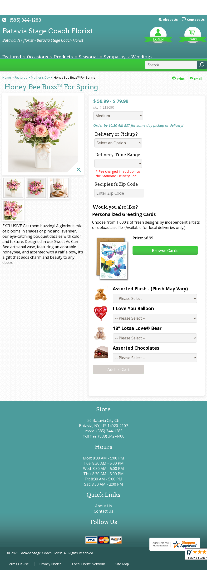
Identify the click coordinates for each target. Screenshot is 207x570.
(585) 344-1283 (25, 20)
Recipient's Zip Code (116, 184)
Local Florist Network (88, 564)
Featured (21, 77)
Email (195, 78)
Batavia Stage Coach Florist (47, 31)
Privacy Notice (50, 564)
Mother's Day (40, 77)
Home (6, 77)
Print (178, 78)
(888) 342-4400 (111, 436)
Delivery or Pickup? (116, 134)
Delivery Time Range (117, 154)
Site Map (122, 564)
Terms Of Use (18, 564)
